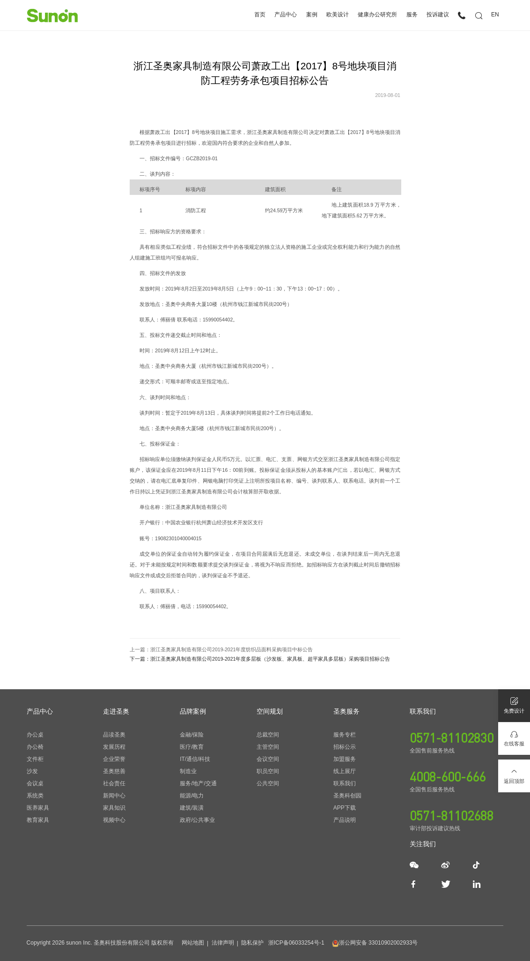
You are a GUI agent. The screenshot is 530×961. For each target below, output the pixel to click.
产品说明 (344, 820)
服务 (412, 15)
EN (495, 15)
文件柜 (35, 759)
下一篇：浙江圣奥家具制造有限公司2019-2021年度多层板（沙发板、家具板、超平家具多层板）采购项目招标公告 (260, 659)
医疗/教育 (192, 747)
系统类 (35, 795)
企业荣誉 (114, 759)
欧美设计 (337, 15)
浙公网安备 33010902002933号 (375, 942)
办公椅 (35, 747)
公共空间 (268, 783)
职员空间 (268, 771)
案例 (311, 15)
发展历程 (114, 747)
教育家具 (38, 820)
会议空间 (268, 759)
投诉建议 (438, 15)
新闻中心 (114, 795)
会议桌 (35, 783)
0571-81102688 (451, 815)
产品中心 (285, 15)
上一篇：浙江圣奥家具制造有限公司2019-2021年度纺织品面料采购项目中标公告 (221, 649)
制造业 (188, 771)
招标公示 (344, 747)
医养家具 (38, 808)
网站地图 (193, 942)
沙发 (32, 771)
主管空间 (268, 747)
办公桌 (35, 734)
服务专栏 (344, 734)
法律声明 (223, 942)
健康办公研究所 (377, 15)
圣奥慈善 (114, 771)
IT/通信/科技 (195, 759)
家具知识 (114, 808)
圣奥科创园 (347, 795)
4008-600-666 (448, 776)
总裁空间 (268, 734)
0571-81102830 (451, 737)
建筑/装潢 (192, 808)
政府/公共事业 (197, 820)
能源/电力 (192, 795)
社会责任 (114, 783)
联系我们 (344, 783)
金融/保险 (192, 734)
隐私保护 (252, 942)
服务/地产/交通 (198, 783)
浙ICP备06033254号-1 (296, 942)
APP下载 (344, 808)
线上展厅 (344, 771)
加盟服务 (344, 759)
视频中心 (114, 820)
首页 (259, 15)
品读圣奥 (114, 734)
